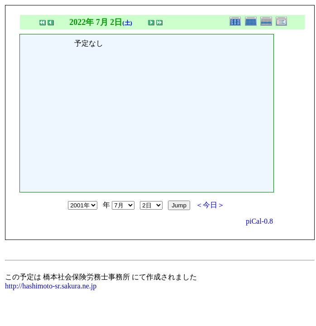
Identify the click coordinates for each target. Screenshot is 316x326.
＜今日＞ (210, 205)
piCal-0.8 (259, 221)
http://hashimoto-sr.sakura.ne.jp (50, 286)
